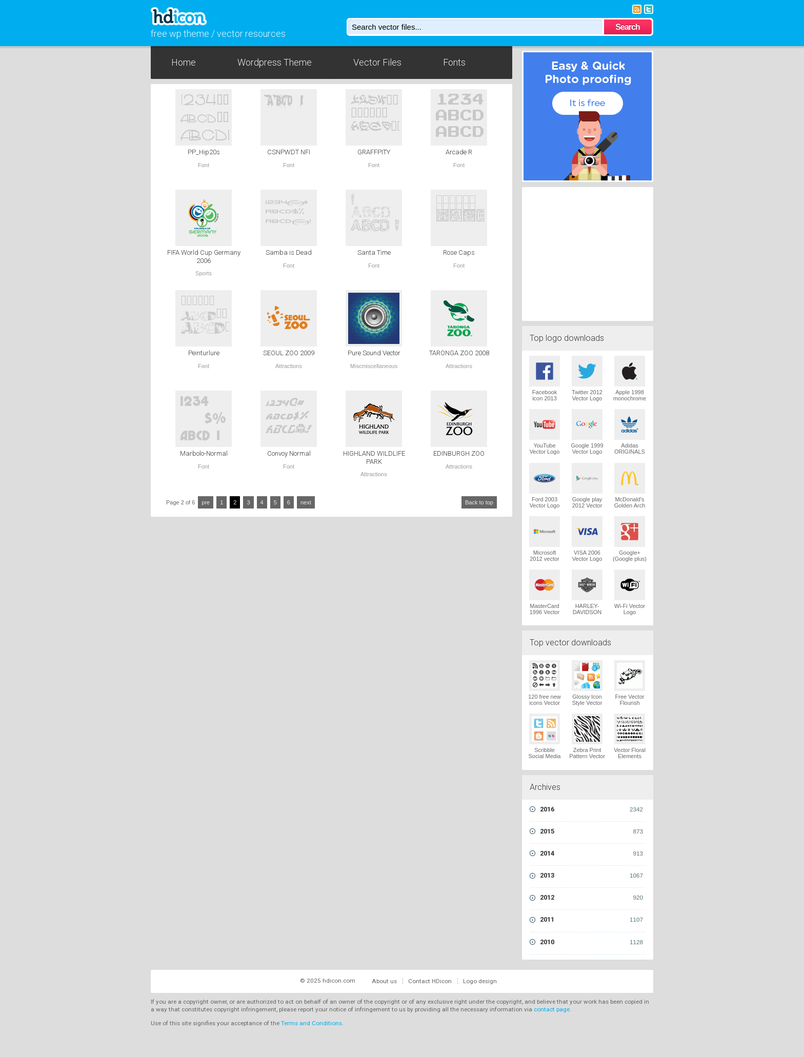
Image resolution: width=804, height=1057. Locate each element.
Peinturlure (203, 353)
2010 (591, 942)
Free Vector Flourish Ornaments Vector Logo (630, 706)
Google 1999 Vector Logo (587, 448)
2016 (591, 809)
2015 (591, 831)
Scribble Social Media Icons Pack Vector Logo (545, 759)
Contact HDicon (430, 981)
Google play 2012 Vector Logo (587, 505)
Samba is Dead (289, 252)
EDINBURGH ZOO (459, 453)
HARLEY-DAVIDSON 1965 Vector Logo (587, 615)
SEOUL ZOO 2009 (288, 353)
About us (384, 981)
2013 (591, 875)
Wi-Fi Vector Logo (629, 609)
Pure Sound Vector (374, 353)
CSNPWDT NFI (288, 152)
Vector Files (377, 62)
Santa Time (374, 252)
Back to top (479, 502)
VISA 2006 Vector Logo (587, 556)
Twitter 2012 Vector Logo (587, 395)
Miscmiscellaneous (373, 366)
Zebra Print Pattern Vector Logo (587, 756)
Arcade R (459, 152)
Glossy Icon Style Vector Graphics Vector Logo (587, 706)
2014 (591, 853)
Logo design (480, 981)
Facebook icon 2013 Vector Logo (545, 398)
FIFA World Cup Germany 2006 (203, 257)
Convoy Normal (289, 453)
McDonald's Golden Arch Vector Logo (630, 505)
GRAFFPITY (373, 152)
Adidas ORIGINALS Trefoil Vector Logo (629, 454)
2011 (591, 919)
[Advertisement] (588, 253)
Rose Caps (459, 252)
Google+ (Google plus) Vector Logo (630, 559)
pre (206, 502)
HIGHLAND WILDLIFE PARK (374, 457)
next (305, 502)
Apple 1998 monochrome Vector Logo (629, 398)
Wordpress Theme (274, 62)
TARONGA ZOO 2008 (459, 353)
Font (203, 165)
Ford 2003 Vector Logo (545, 502)
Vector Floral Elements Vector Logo (630, 756)
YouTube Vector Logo (545, 448)
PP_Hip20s (204, 152)
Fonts (454, 62)
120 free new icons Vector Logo (544, 703)
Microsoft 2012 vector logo (544, 559)
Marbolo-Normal (204, 453)
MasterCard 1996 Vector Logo (545, 612)
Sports (203, 273)
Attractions (288, 366)
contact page (552, 1009)
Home (183, 62)
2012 (591, 897)
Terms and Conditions (311, 1023)
